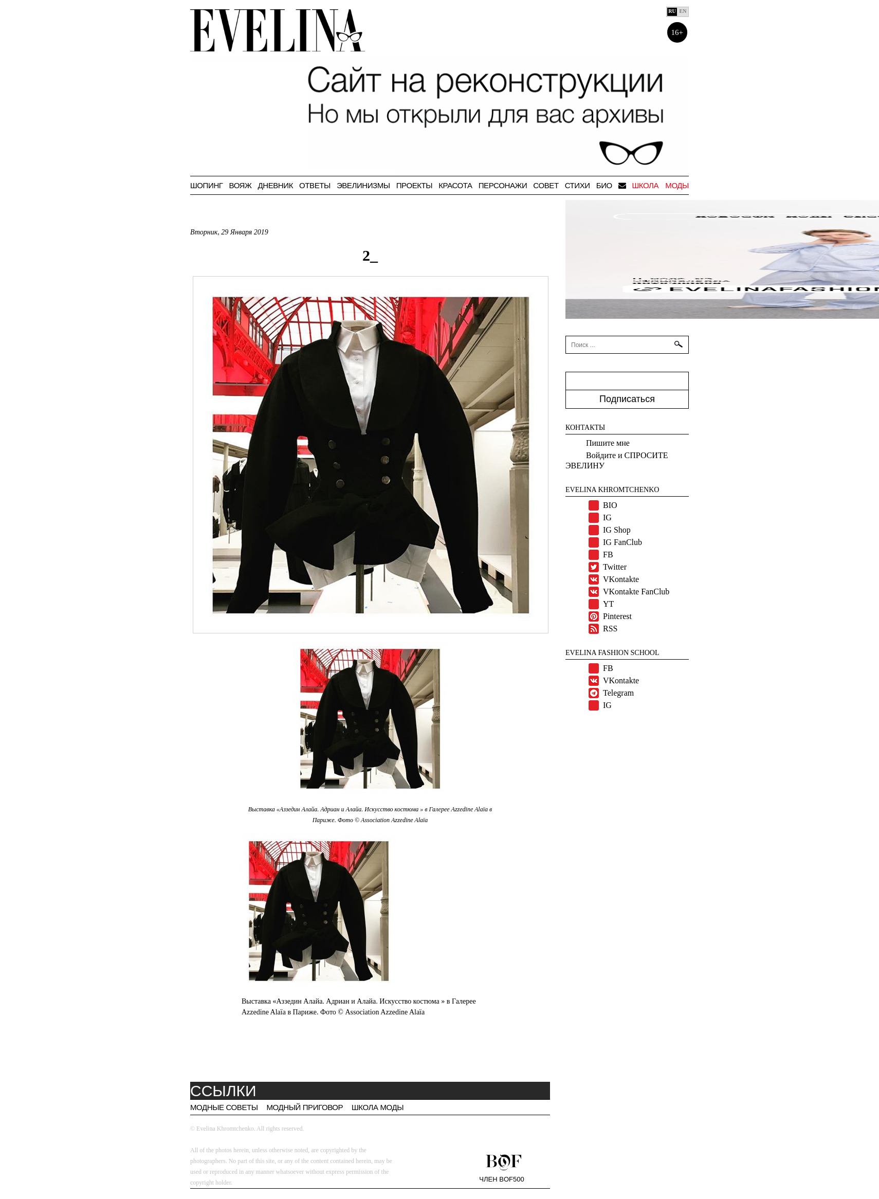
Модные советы (224, 1107)
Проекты (414, 185)
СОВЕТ (545, 185)
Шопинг (206, 185)
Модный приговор (304, 1107)
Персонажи (503, 185)
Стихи (577, 185)
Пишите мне (608, 443)
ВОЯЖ (240, 185)
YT (608, 604)
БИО (604, 185)
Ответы (315, 185)
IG (607, 517)
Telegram (618, 692)
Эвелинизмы (363, 185)
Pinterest (617, 616)
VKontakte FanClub (636, 591)
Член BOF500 (501, 1179)
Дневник (275, 185)
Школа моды (660, 185)
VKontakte (621, 579)
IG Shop (617, 529)
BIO (610, 505)
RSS (610, 628)
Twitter (615, 566)
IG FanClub (622, 542)
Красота (455, 185)
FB (608, 554)
